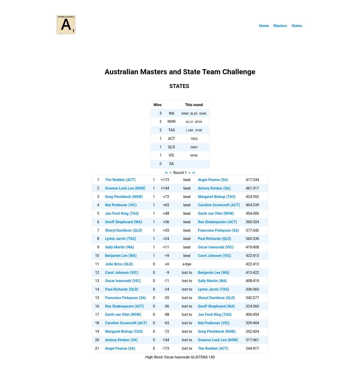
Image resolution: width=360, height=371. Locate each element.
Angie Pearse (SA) (213, 180)
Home (264, 26)
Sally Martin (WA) (119, 247)
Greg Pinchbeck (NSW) (124, 197)
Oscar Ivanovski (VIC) (215, 247)
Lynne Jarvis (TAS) (120, 238)
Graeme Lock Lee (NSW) (125, 188)
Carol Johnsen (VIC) (214, 255)
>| (193, 172)
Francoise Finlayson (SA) (218, 230)
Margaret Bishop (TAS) (217, 197)
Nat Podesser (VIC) (121, 205)
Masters (280, 26)
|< (166, 172)
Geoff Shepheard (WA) (123, 222)
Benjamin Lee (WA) (121, 255)
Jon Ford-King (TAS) (122, 213)
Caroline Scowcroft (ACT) (219, 205)
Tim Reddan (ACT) (120, 180)
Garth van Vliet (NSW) (216, 213)
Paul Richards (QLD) (214, 238)
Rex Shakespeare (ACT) (217, 222)
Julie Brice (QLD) (119, 264)
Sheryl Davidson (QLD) (123, 230)
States (297, 26)
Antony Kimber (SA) (214, 188)
